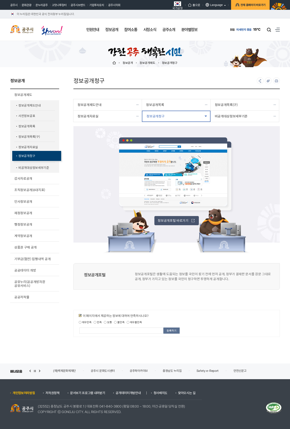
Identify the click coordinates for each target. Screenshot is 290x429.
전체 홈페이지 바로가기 (252, 5)
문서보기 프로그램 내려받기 (87, 393)
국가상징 (177, 5)
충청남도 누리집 (172, 371)
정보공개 (128, 62)
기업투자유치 (96, 5)
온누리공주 (41, 5)
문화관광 (26, 5)
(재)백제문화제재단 (64, 371)
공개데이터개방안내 (128, 393)
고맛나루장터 (59, 5)
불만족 (119, 322)
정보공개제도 (147, 62)
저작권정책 (52, 393)
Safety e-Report (208, 371)
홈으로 (194, 5)
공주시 (14, 5)
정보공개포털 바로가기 (176, 220)
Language (214, 5)
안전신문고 (240, 371)
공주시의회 (114, 5)
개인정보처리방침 (24, 393)
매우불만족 (134, 322)
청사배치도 (160, 393)
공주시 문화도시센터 (103, 371)
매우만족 (85, 322)
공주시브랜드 (78, 5)
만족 (98, 322)
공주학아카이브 (139, 371)
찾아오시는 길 (187, 393)
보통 (108, 322)
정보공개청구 (169, 62)
